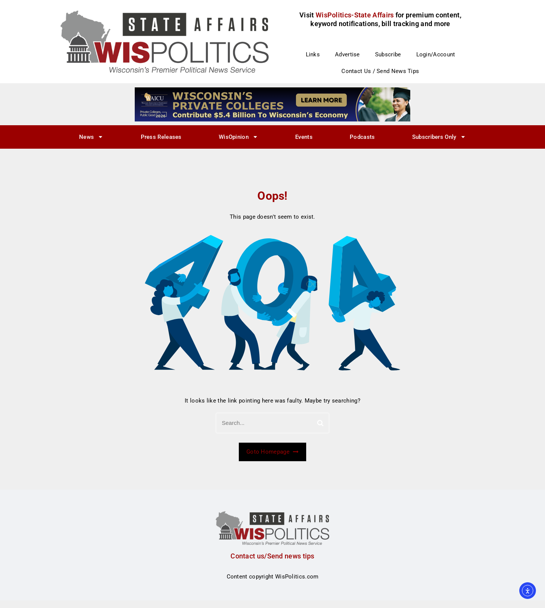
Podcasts (362, 137)
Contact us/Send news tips (272, 556)
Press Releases (161, 137)
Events (304, 137)
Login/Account (435, 54)
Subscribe (388, 54)
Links (313, 54)
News (91, 136)
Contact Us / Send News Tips (380, 71)
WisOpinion (238, 136)
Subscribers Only (439, 136)
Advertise (347, 54)
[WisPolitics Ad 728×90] (272, 104)
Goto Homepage (272, 451)
